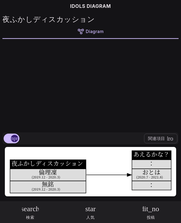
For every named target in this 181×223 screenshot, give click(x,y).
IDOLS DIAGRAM (90, 6)
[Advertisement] (90, 84)
